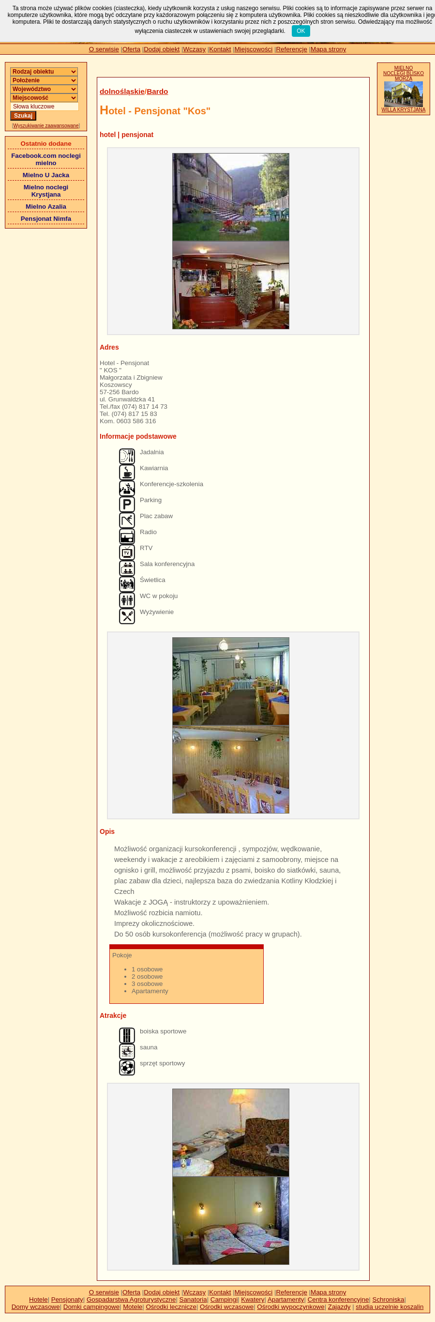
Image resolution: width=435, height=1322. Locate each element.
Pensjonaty (67, 1299)
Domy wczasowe (36, 1306)
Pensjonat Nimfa (46, 218)
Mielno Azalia (46, 206)
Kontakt (220, 49)
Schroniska (389, 1299)
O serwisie (104, 49)
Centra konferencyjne (338, 1299)
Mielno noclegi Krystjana (46, 191)
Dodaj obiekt (162, 49)
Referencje (291, 49)
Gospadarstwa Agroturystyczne (131, 1299)
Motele (132, 1306)
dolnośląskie (122, 91)
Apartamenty (286, 1299)
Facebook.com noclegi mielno (46, 159)
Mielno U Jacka (46, 175)
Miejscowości (254, 49)
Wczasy (194, 49)
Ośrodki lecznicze (171, 1306)
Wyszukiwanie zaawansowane (46, 125)
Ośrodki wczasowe (227, 1306)
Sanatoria (193, 1299)
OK (301, 31)
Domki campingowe (91, 1306)
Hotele (38, 1299)
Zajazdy (339, 1306)
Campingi (224, 1299)
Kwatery (252, 1299)
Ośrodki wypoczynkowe (290, 1306)
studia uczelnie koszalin (389, 1306)
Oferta (131, 49)
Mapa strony (328, 49)
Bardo (157, 91)
